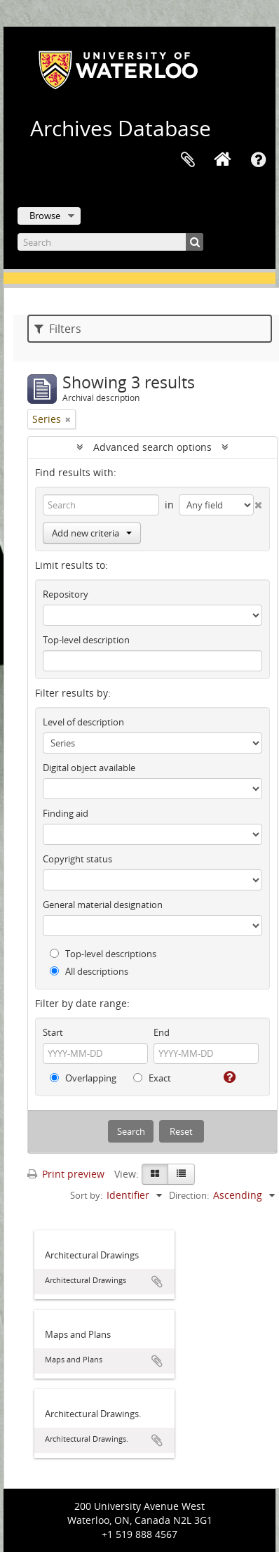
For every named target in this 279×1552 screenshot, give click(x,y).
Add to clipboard (157, 1282)
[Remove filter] (68, 419)
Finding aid (65, 813)
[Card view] (155, 1174)
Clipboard (187, 160)
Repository (65, 594)
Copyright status (77, 859)
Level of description (83, 722)
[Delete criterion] (258, 502)
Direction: (189, 1195)
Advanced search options (152, 447)
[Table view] (181, 1174)
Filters (57, 328)
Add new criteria (92, 533)
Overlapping (83, 1078)
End (162, 1032)
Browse (44, 215)
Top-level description (86, 639)
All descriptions (89, 971)
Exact (152, 1078)
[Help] (228, 1077)
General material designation (103, 904)
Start (53, 1032)
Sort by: (86, 1195)
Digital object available (89, 767)
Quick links (257, 160)
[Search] (110, 242)
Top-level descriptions (103, 953)
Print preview (65, 1174)
